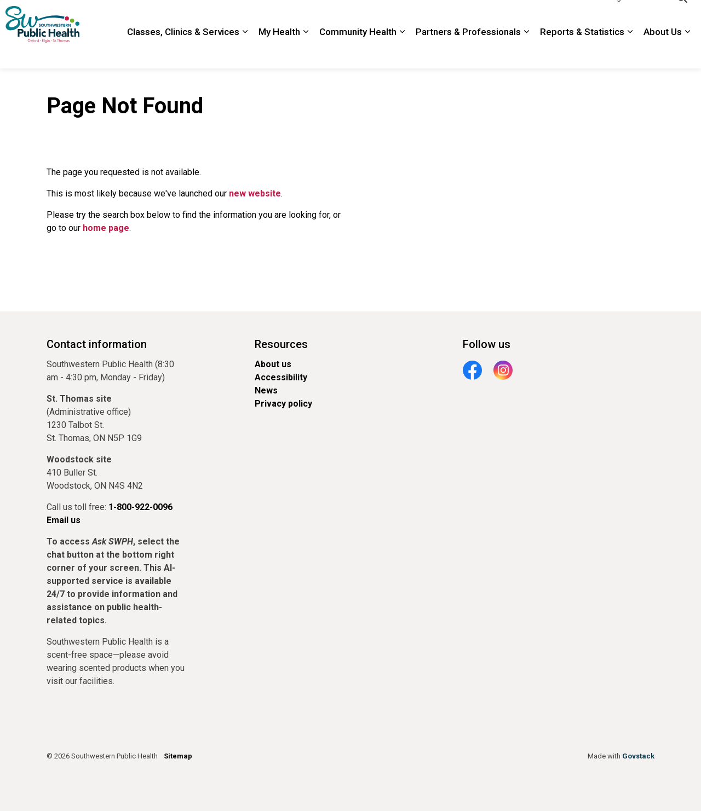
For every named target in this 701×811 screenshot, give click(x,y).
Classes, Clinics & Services (183, 51)
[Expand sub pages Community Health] (402, 51)
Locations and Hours (441, 17)
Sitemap (178, 756)
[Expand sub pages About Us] (687, 51)
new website (255, 193)
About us (273, 364)
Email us (64, 520)
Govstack (638, 756)
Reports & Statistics (582, 51)
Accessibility (281, 377)
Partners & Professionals (468, 51)
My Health (279, 51)
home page (106, 228)
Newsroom (376, 17)
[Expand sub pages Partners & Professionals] (526, 51)
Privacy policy (283, 403)
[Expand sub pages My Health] (305, 51)
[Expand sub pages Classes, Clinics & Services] (244, 51)
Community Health (358, 51)
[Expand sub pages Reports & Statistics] (629, 51)
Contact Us (506, 17)
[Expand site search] (682, 17)
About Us (662, 51)
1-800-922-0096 (564, 17)
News (266, 390)
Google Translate (632, 17)
